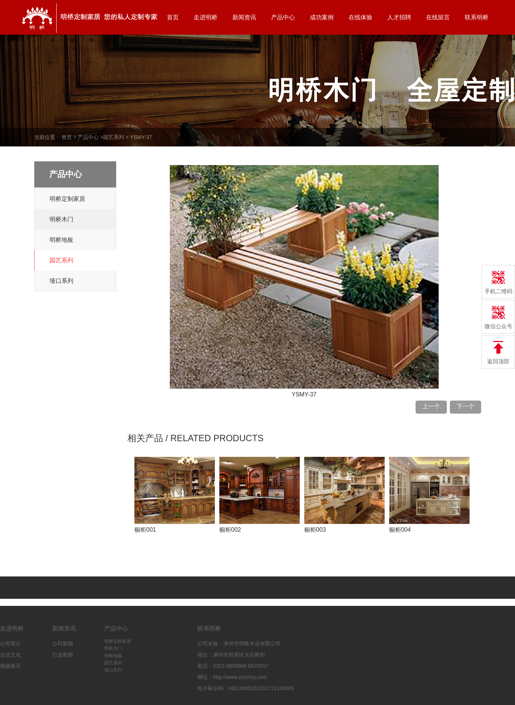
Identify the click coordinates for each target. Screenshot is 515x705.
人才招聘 (399, 17)
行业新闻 (62, 655)
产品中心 (283, 17)
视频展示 (10, 666)
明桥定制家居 (67, 199)
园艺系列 (113, 137)
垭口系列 (61, 281)
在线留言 (438, 17)
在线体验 (360, 17)
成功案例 (322, 17)
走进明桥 (205, 17)
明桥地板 (61, 240)
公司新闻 (62, 643)
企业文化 (10, 655)
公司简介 (10, 643)
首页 (173, 17)
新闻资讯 (244, 17)
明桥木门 (61, 219)
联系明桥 (477, 17)
